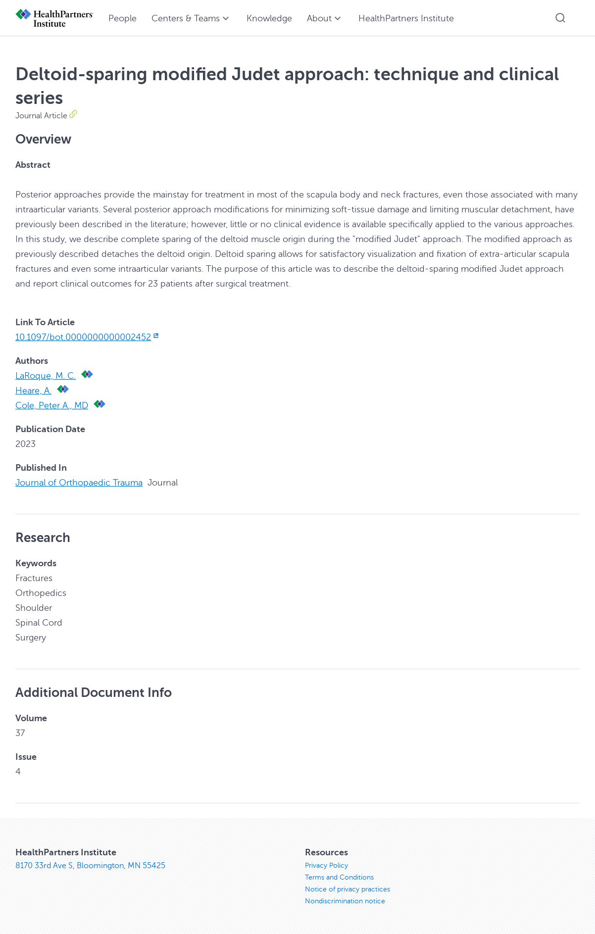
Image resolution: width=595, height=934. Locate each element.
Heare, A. (33, 390)
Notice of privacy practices (347, 889)
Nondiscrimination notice (345, 901)
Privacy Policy (326, 865)
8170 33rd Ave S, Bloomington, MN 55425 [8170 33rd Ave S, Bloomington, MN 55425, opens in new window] (90, 865)
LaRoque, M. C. (45, 376)
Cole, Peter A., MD (51, 405)
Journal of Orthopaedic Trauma (79, 483)
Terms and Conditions (339, 877)
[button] (560, 18)
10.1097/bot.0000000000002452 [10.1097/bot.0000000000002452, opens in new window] (87, 337)
